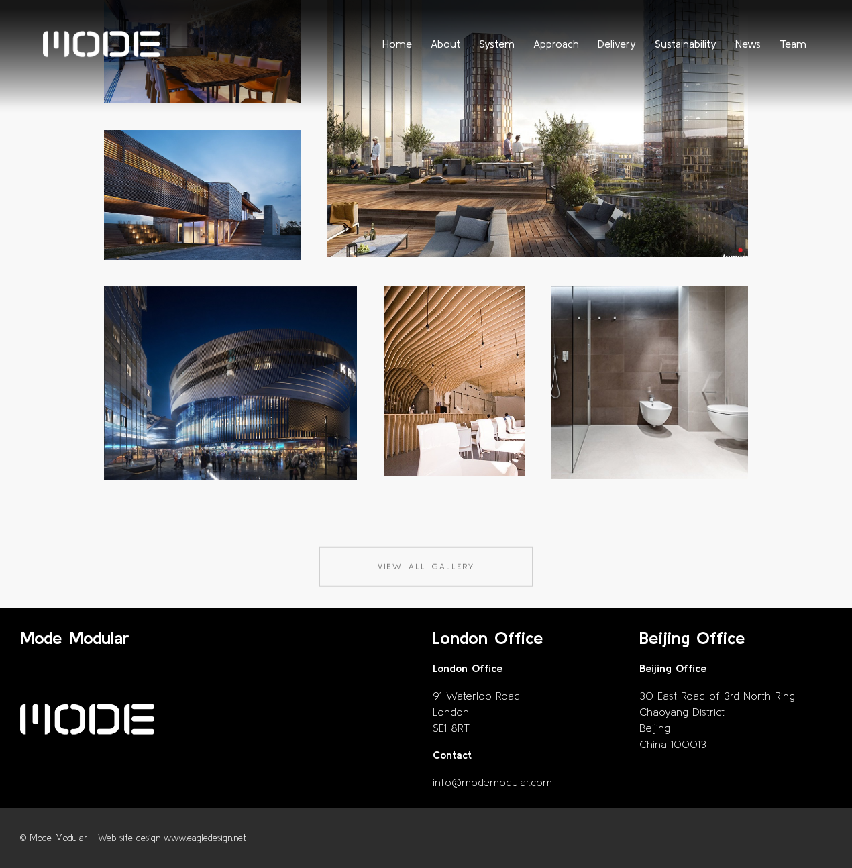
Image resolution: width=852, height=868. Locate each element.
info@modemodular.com (492, 782)
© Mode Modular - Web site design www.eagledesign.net (133, 838)
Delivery (617, 44)
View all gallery (426, 580)
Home (397, 44)
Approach (556, 44)
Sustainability (685, 44)
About (445, 44)
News (748, 44)
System (497, 44)
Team (793, 44)
